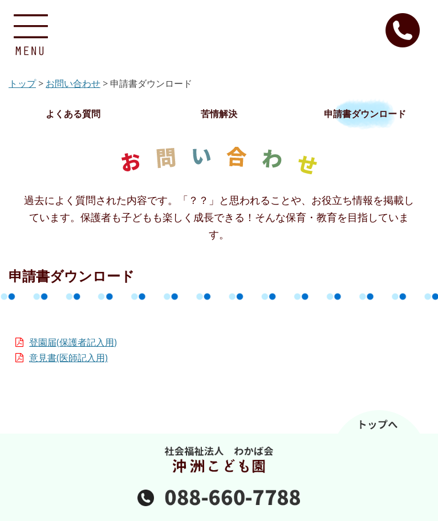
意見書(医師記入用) (68, 357)
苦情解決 (219, 113)
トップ (22, 83)
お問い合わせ (73, 83)
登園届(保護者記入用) (73, 342)
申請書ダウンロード (365, 113)
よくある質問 (73, 113)
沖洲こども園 (219, 34)
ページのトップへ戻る (219, 422)
